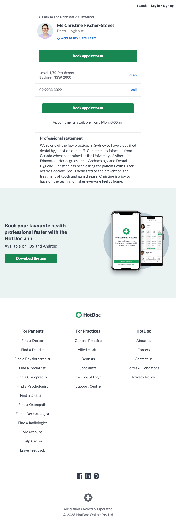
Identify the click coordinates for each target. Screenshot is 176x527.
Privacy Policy (143, 377)
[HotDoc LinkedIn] (88, 476)
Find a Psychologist (32, 386)
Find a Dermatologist (32, 414)
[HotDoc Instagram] (96, 476)
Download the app (31, 258)
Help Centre (32, 441)
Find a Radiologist (32, 423)
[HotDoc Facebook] (80, 476)
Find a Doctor (32, 341)
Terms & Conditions (143, 368)
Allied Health (88, 350)
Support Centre (88, 386)
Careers (144, 350)
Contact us (143, 359)
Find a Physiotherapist (32, 359)
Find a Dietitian (32, 395)
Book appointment (88, 56)
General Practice (88, 341)
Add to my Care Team (77, 38)
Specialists (88, 368)
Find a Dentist (32, 350)
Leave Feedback (32, 450)
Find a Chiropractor (32, 377)
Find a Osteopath (32, 405)
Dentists (88, 359)
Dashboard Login (88, 377)
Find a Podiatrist (32, 368)
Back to (66, 17)
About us (143, 341)
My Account (32, 432)
